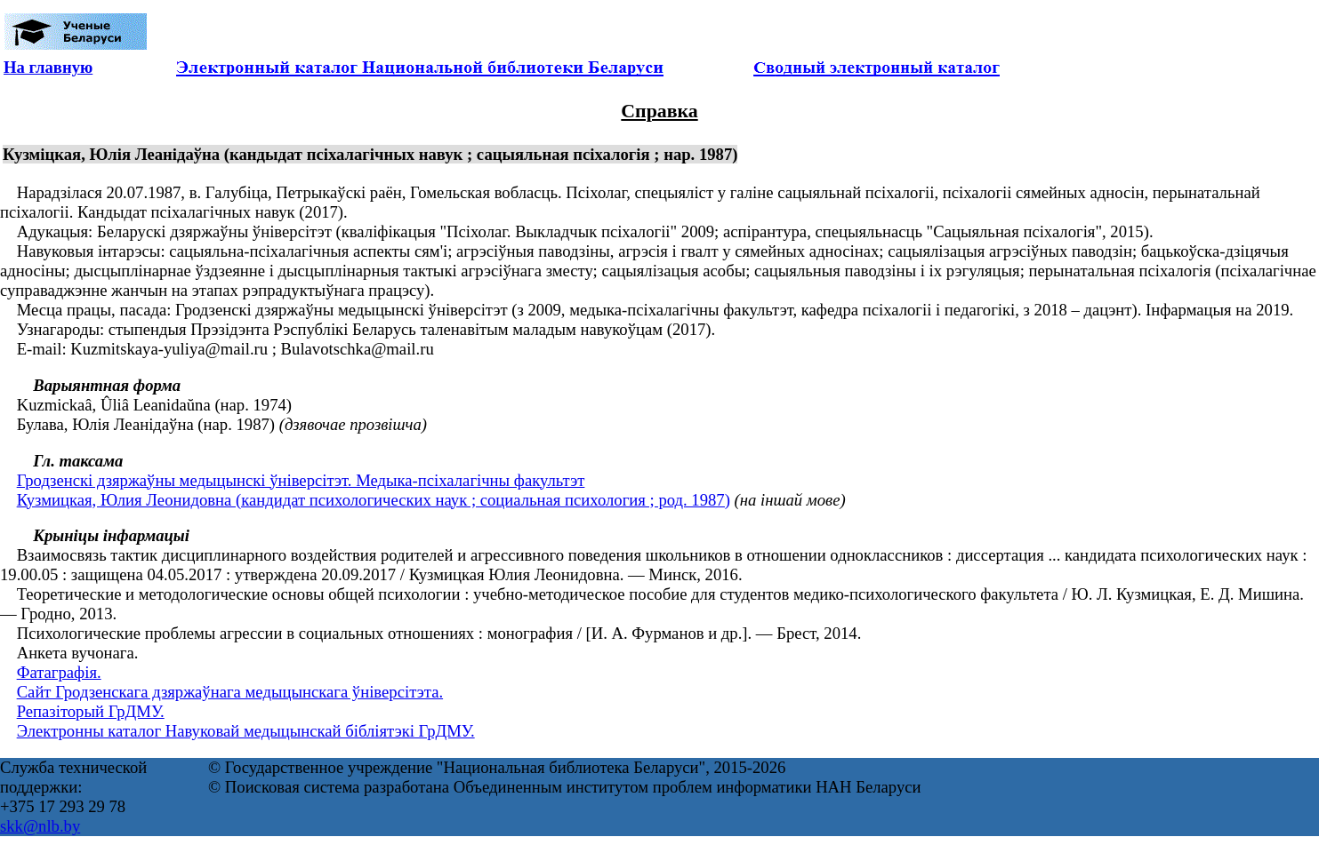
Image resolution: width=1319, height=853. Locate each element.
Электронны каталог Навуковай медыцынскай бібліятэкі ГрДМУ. (246, 730)
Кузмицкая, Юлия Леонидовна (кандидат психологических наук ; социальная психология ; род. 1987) (373, 499)
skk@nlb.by (40, 826)
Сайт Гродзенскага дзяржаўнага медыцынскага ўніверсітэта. (230, 691)
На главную (48, 67)
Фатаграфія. (59, 672)
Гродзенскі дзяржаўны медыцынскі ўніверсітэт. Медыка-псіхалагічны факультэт (301, 480)
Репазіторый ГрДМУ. (91, 711)
